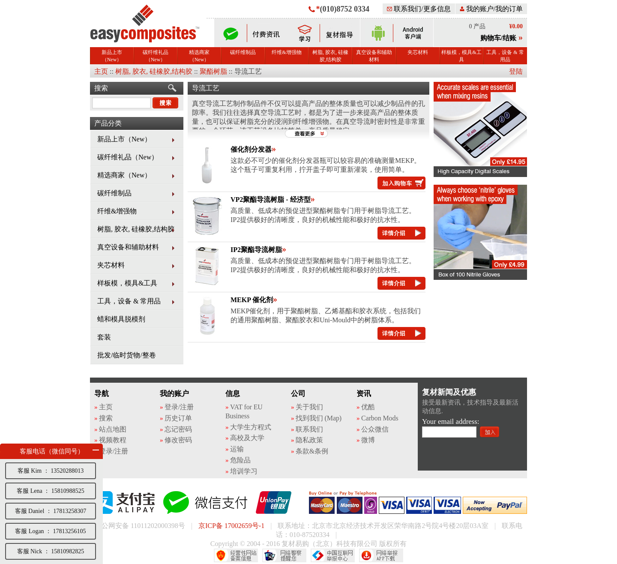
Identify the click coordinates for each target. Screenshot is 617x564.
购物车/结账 (498, 38)
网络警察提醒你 (284, 555)
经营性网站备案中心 (236, 555)
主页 (101, 71)
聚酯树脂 (213, 71)
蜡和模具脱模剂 (121, 319)
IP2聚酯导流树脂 (256, 249)
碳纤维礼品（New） (155, 56)
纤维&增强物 (286, 52)
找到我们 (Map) (318, 418)
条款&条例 (312, 451)
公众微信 (375, 429)
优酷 (368, 407)
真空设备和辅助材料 (374, 56)
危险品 (240, 460)
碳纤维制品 (243, 52)
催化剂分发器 (251, 149)
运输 (237, 449)
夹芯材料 (417, 52)
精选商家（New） (199, 56)
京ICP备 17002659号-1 (231, 525)
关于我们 (309, 407)
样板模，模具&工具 (461, 56)
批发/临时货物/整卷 (126, 355)
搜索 (101, 88)
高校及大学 (247, 437)
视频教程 (112, 440)
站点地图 (112, 429)
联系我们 (309, 429)
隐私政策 (309, 440)
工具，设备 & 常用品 (505, 56)
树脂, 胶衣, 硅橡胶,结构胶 (330, 56)
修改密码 (178, 440)
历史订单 (178, 418)
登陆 (516, 71)
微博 (368, 440)
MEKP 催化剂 (252, 299)
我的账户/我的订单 (491, 8)
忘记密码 (178, 429)
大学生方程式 (250, 427)
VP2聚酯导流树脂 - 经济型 (271, 199)
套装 (104, 337)
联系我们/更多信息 (418, 8)
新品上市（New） (112, 56)
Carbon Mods (379, 418)
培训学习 (244, 471)
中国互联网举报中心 (333, 555)
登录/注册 (113, 451)
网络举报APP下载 (381, 555)
